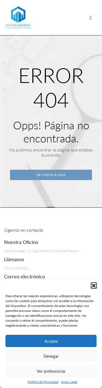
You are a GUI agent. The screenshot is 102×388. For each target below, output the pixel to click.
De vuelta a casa (51, 175)
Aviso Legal (69, 382)
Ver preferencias (51, 371)
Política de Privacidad (43, 382)
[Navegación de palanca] (91, 17)
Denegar (51, 356)
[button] (94, 285)
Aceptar (51, 341)
